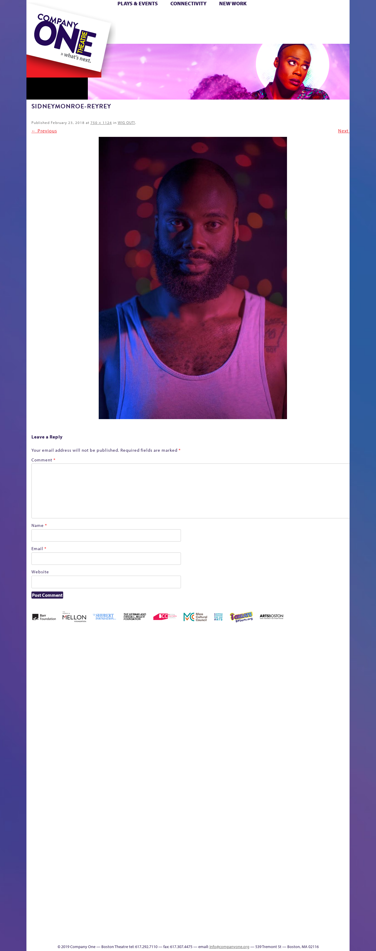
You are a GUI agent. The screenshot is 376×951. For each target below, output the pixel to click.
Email (38, 548)
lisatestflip (99, 776)
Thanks (273, 34)
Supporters (296, 935)
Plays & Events (138, 3)
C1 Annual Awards (306, 926)
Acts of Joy (93, 671)
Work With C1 (131, 926)
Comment (43, 460)
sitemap (162, 34)
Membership (112, 776)
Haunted (331, 679)
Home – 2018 (340, 671)
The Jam (100, 34)
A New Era (69, 671)
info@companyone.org (229, 946)
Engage (248, 34)
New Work (233, 3)
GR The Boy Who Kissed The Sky (316, 653)
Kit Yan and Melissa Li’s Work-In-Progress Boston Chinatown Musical (74, 732)
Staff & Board (305, 768)
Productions (210, 935)
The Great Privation (73, 926)
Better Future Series (119, 671)
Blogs (242, 882)
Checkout (257, 679)
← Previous (44, 131)
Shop (294, 26)
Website (40, 571)
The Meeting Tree (108, 926)
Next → (346, 131)
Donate (284, 17)
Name (39, 525)
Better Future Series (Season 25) (145, 662)
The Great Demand (59, 926)
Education (295, 679)
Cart (243, 17)
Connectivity (188, 3)
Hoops (49, 26)
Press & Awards (333, 34)
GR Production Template (308, 671)
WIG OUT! (126, 122)
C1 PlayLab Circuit (244, 803)
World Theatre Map (244, 864)
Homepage (36, 776)
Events (243, 935)
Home (36, 17)
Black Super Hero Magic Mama (181, 662)
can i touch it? (229, 671)
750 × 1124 (101, 122)
